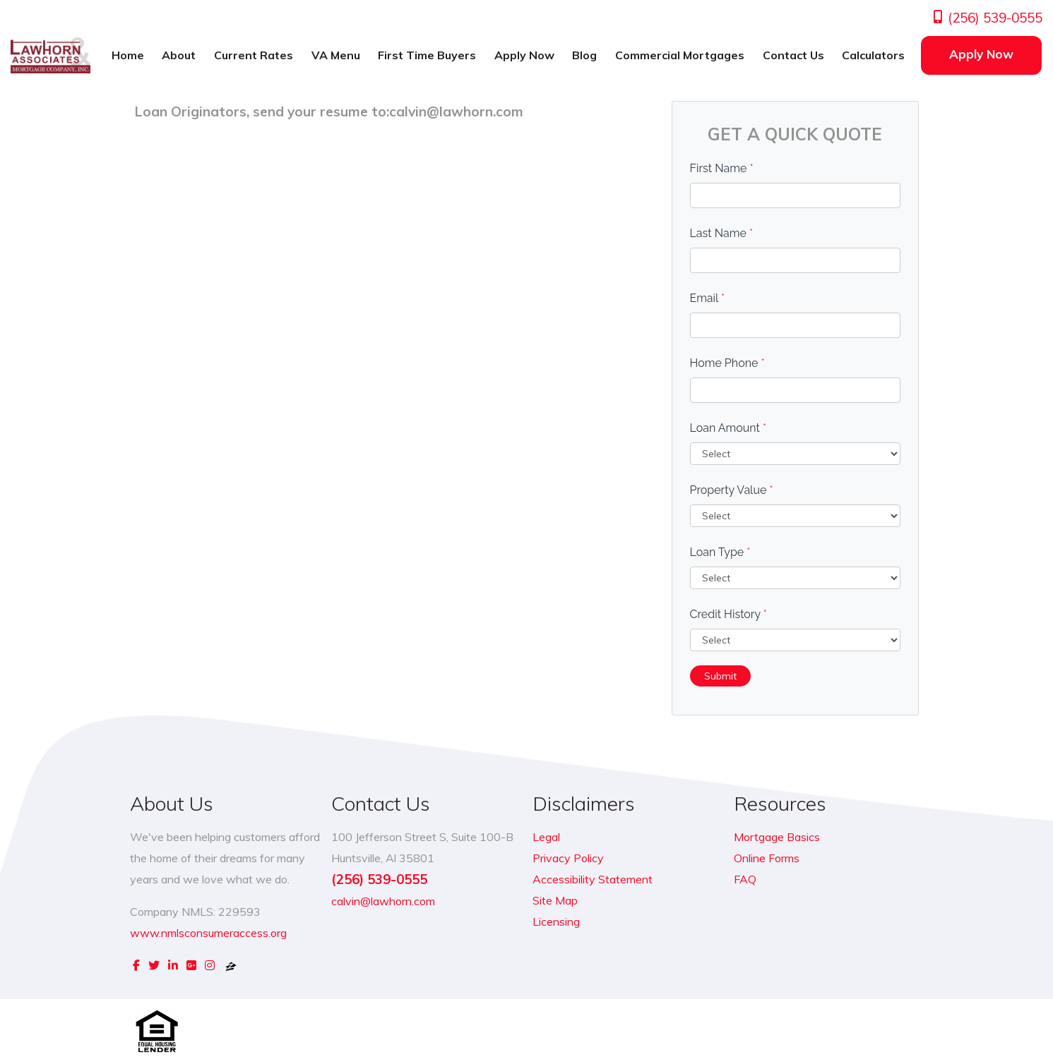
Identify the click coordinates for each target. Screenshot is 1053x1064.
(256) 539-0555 (986, 17)
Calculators (873, 55)
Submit (720, 676)
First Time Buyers (427, 55)
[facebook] (136, 965)
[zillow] (231, 965)
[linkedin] (173, 965)
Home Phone (727, 363)
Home (128, 55)
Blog (584, 55)
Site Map (555, 900)
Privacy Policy (568, 858)
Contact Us (793, 55)
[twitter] (154, 965)
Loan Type (720, 552)
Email (707, 298)
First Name (722, 168)
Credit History (728, 614)
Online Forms (766, 858)
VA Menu (335, 55)
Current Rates (253, 55)
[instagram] (210, 965)
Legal (546, 837)
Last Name (722, 233)
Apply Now (524, 55)
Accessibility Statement (593, 879)
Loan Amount (728, 428)
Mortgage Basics (777, 837)
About (179, 55)
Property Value (731, 490)
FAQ (745, 879)
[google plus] (191, 965)
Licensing (556, 921)
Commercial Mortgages (679, 55)
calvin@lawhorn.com (383, 901)
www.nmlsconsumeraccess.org (208, 933)
